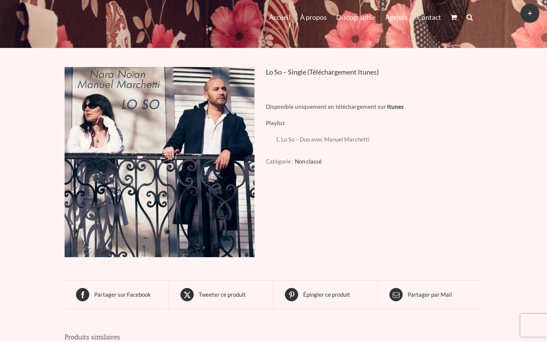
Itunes (395, 106)
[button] (469, 16)
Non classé (308, 161)
